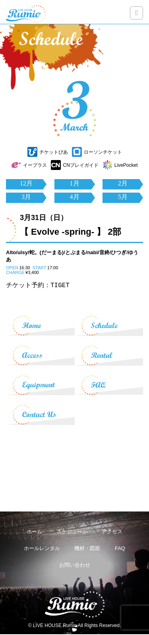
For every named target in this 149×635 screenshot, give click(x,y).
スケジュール (71, 532)
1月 (74, 183)
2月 (123, 183)
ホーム (34, 532)
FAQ (120, 549)
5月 (123, 196)
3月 (26, 196)
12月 (26, 183)
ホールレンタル (42, 549)
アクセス (112, 532)
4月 (74, 196)
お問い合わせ (74, 566)
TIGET (60, 285)
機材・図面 (87, 549)
